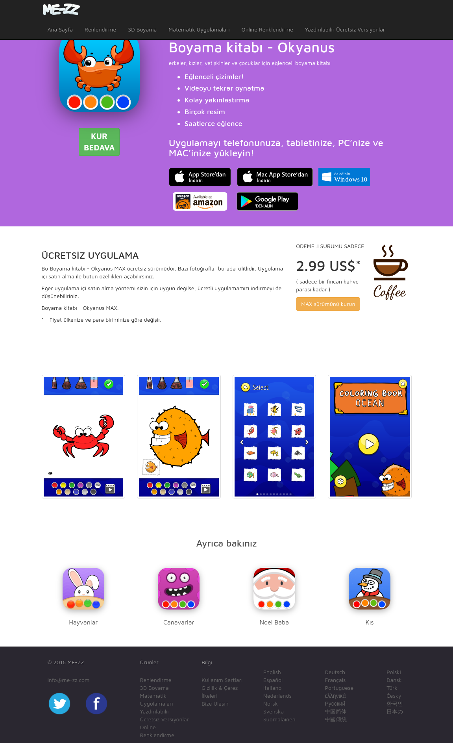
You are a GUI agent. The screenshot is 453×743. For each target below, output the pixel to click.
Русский (335, 703)
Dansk (394, 679)
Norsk (270, 703)
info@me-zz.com (69, 679)
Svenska (273, 711)
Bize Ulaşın (215, 703)
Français (335, 679)
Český (393, 695)
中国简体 (336, 711)
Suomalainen (279, 719)
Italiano (272, 687)
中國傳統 (336, 719)
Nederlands (277, 695)
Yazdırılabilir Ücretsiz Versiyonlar (345, 29)
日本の (394, 711)
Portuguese (339, 687)
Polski (393, 672)
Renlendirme (100, 29)
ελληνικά (335, 695)
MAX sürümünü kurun (328, 303)
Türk (391, 687)
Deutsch (335, 672)
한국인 (394, 703)
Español (273, 679)
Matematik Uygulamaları (198, 29)
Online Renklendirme (267, 29)
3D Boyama (142, 29)
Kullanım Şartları (222, 679)
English (272, 672)
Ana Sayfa (60, 29)
